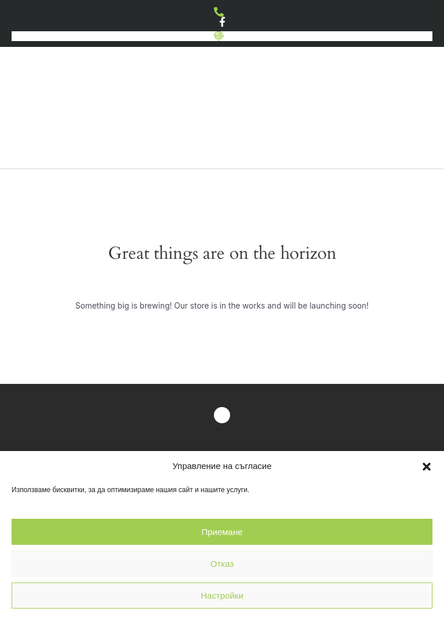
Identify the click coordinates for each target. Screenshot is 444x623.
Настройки (222, 595)
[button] (426, 466)
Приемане (221, 532)
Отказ (222, 564)
